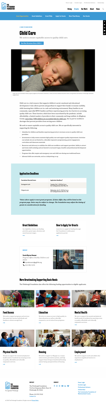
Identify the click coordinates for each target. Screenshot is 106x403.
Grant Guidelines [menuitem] (37, 16)
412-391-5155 (29, 265)
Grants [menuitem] (76, 9)
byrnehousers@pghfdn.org (32, 262)
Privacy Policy (35, 400)
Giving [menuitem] (70, 9)
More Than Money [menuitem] (74, 16)
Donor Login (69, 2)
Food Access (8, 312)
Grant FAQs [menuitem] (48, 16)
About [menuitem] (92, 9)
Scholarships (101, 2)
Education (43, 312)
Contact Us (32, 396)
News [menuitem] (98, 9)
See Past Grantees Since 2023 (31, 43)
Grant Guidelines (30, 225)
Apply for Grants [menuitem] (61, 16)
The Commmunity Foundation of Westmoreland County (87, 393)
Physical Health (10, 352)
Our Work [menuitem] (84, 9)
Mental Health (81, 312)
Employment (80, 352)
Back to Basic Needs (26, 27)
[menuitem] (103, 9)
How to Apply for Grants (67, 225)
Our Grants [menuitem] (86, 16)
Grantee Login (78, 2)
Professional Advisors (89, 2)
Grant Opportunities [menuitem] (22, 16)
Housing (42, 352)
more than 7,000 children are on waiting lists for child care (45, 119)
